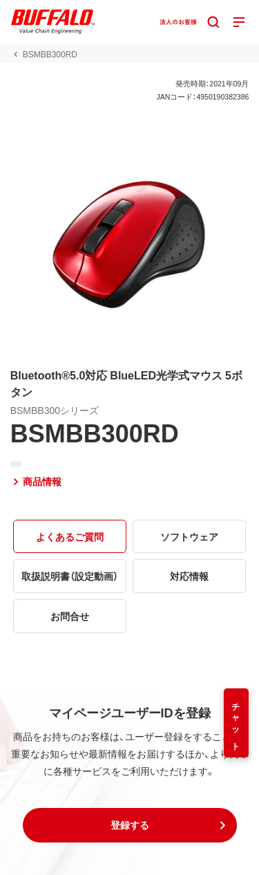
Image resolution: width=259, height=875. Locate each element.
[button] (130, 825)
